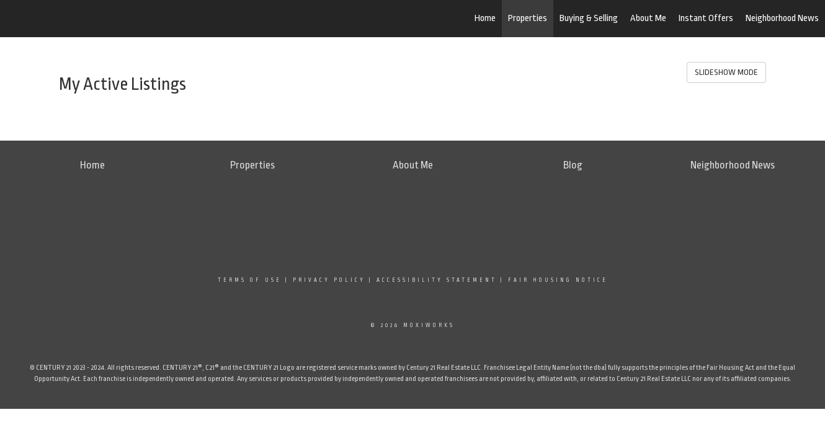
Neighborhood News (782, 18)
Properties (527, 18)
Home (485, 18)
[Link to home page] (74, 18)
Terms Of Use (250, 280)
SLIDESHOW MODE (726, 72)
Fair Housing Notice (558, 280)
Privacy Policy (329, 280)
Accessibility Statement (437, 280)
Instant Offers (706, 18)
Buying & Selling (589, 18)
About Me (648, 18)
